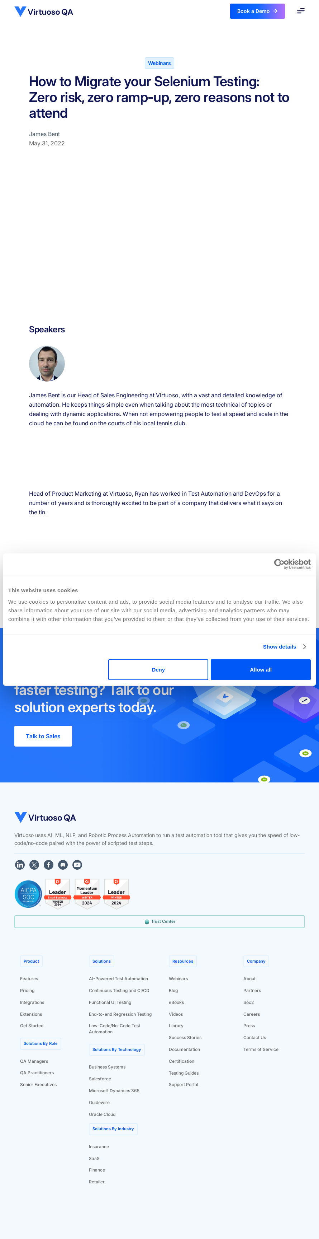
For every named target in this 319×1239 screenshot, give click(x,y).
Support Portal (183, 1084)
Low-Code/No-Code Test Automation (114, 1028)
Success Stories (185, 1037)
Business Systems (107, 1067)
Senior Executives (38, 1084)
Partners (252, 990)
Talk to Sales (43, 736)
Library (176, 1025)
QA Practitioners (37, 1072)
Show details (279, 647)
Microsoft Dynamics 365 (114, 1090)
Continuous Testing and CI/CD (119, 990)
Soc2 (248, 1002)
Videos (176, 1014)
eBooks (176, 1002)
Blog (173, 990)
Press (249, 1025)
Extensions (31, 1014)
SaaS (94, 1158)
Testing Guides (184, 1073)
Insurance (99, 1146)
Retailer (97, 1181)
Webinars (178, 978)
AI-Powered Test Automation (118, 978)
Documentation (184, 1049)
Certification (181, 1061)
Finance (97, 1170)
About (249, 978)
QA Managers (34, 1061)
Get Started (31, 1025)
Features (29, 978)
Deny (158, 669)
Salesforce (100, 1078)
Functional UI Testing (110, 1002)
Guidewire (99, 1102)
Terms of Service (260, 1049)
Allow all (261, 669)
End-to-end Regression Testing (120, 1014)
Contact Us (254, 1037)
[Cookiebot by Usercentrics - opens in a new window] (279, 564)
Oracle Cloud (102, 1114)
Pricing (27, 990)
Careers (251, 1014)
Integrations (32, 1002)
